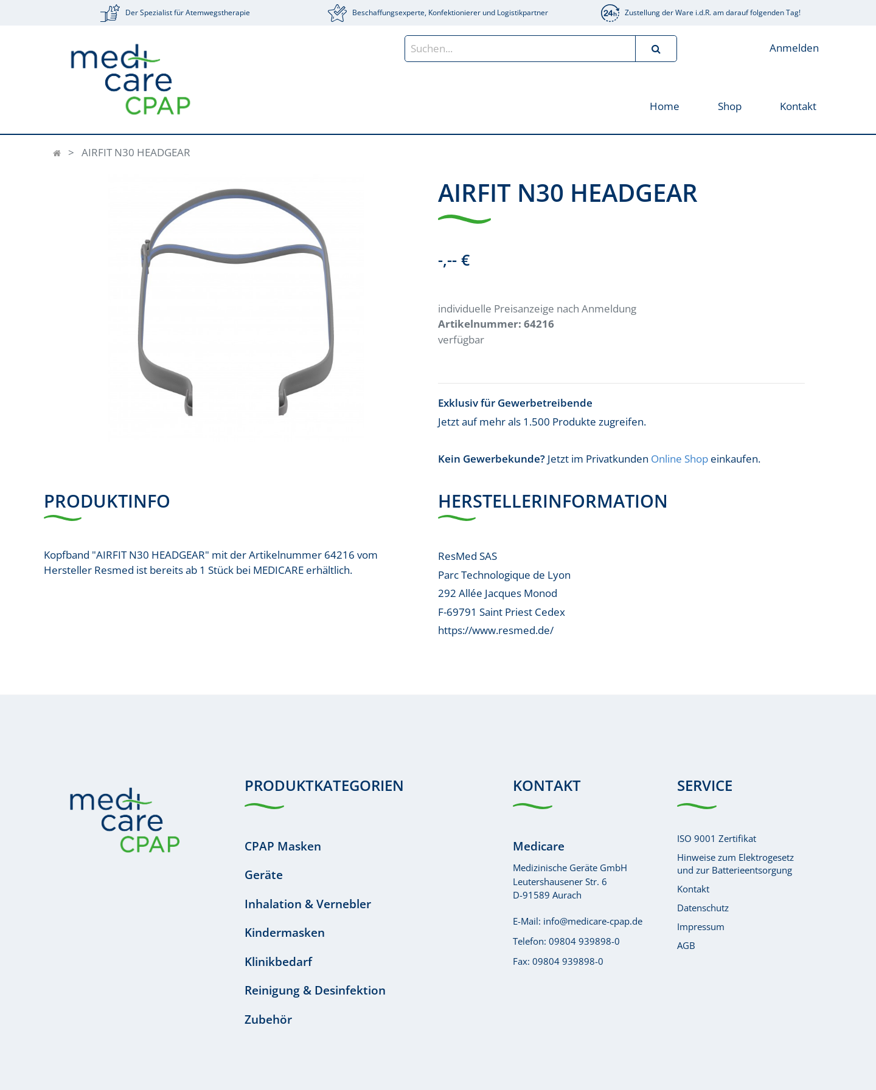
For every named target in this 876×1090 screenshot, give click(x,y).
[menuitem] (664, 105)
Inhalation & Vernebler (308, 904)
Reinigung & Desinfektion (315, 990)
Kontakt (693, 889)
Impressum (701, 926)
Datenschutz (703, 908)
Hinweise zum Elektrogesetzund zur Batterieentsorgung (735, 863)
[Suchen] (655, 48)
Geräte (264, 875)
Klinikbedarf (278, 962)
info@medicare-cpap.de (592, 921)
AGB (686, 945)
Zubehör (268, 1019)
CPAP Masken (283, 846)
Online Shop (679, 459)
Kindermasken (285, 932)
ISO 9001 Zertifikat (716, 838)
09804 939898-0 (584, 941)
